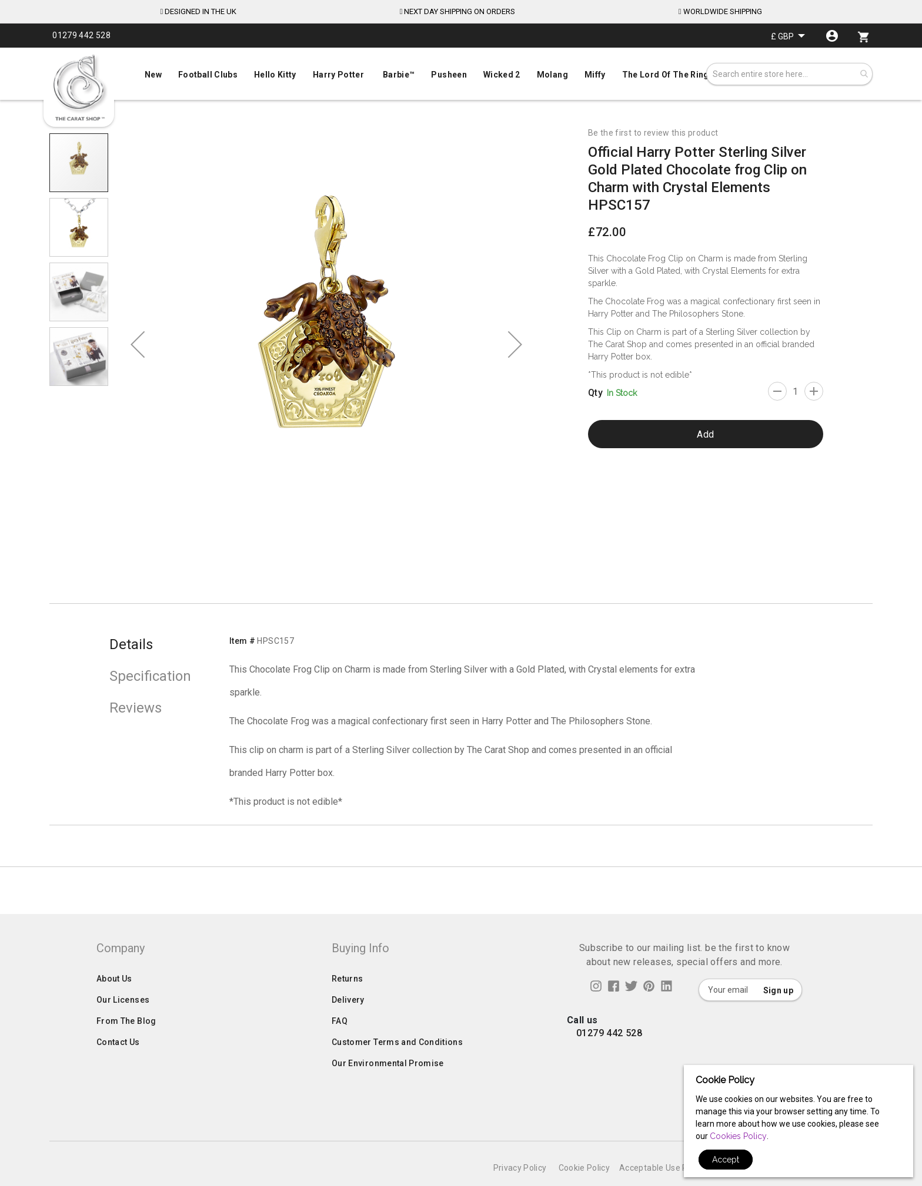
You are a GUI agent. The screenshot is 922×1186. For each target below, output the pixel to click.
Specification (150, 676)
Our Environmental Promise (388, 1086)
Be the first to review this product (653, 132)
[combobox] (789, 74)
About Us (114, 1002)
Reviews (135, 708)
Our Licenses (122, 1023)
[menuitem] (461, 73)
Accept (725, 1159)
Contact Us (118, 1065)
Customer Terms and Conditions (397, 1065)
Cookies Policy (738, 1136)
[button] (788, 36)
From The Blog (126, 1044)
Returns (347, 1002)
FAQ (340, 1044)
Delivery (348, 1023)
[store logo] (78, 88)
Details (131, 644)
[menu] (461, 72)
